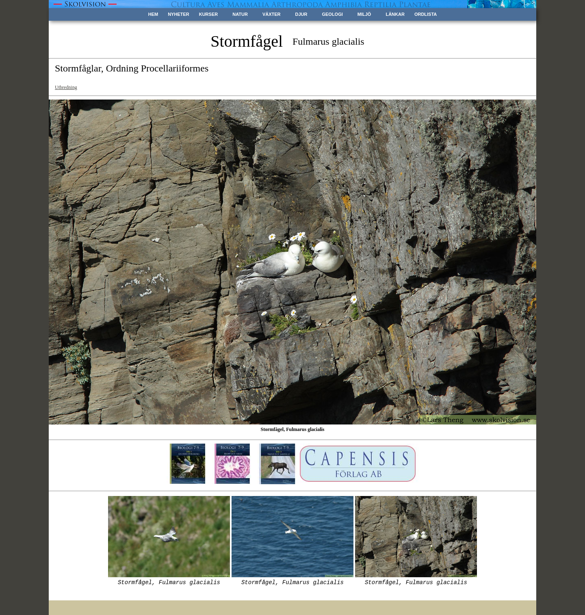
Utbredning (66, 87)
